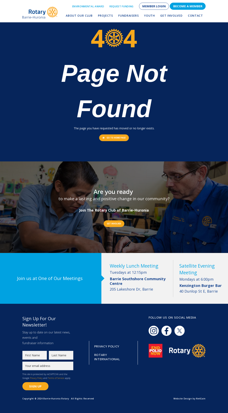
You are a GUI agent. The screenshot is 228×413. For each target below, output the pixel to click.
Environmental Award (88, 6)
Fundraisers (128, 15)
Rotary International (107, 357)
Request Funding (122, 6)
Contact (195, 15)
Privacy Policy (36, 377)
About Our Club (79, 15)
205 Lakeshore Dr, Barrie (138, 284)
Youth (149, 15)
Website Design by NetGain (189, 398)
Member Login (154, 6)
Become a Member (187, 6)
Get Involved (171, 15)
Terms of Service (56, 377)
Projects (105, 15)
